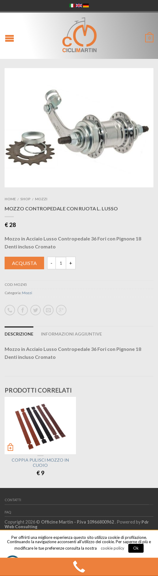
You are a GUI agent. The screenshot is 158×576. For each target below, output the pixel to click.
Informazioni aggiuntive (71, 333)
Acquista (24, 263)
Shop (25, 199)
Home (10, 199)
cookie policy (112, 548)
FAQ (8, 512)
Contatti (13, 500)
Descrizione (19, 333)
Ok (136, 548)
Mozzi (41, 199)
